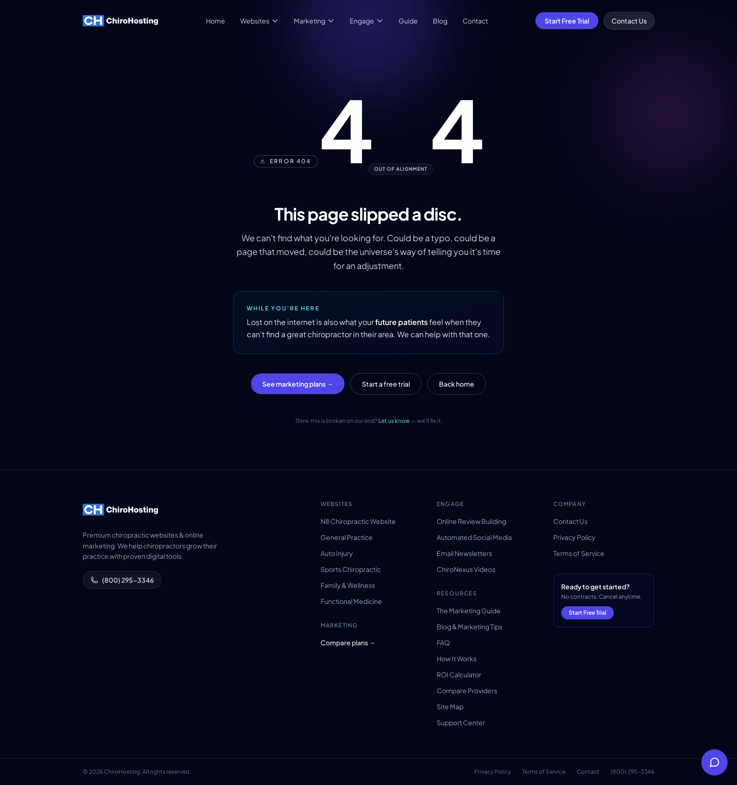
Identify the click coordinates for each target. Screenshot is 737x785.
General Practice (347, 537)
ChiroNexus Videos (466, 569)
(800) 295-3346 (122, 580)
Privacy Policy (574, 537)
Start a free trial (386, 384)
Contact (475, 20)
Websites (259, 20)
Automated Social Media (474, 537)
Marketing (314, 20)
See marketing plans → (297, 384)
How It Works (457, 658)
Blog (440, 20)
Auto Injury (337, 553)
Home (215, 20)
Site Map (450, 706)
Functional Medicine (351, 601)
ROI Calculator (459, 674)
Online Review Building (471, 521)
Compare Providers (467, 690)
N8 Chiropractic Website (358, 521)
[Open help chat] (714, 762)
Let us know (394, 420)
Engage (367, 20)
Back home (456, 384)
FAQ (443, 642)
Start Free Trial (567, 20)
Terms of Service (578, 553)
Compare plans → (348, 642)
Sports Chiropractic (351, 569)
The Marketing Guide (469, 610)
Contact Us (629, 20)
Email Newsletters (464, 553)
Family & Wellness (348, 585)
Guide (408, 20)
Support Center (461, 722)
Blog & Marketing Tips (469, 626)
